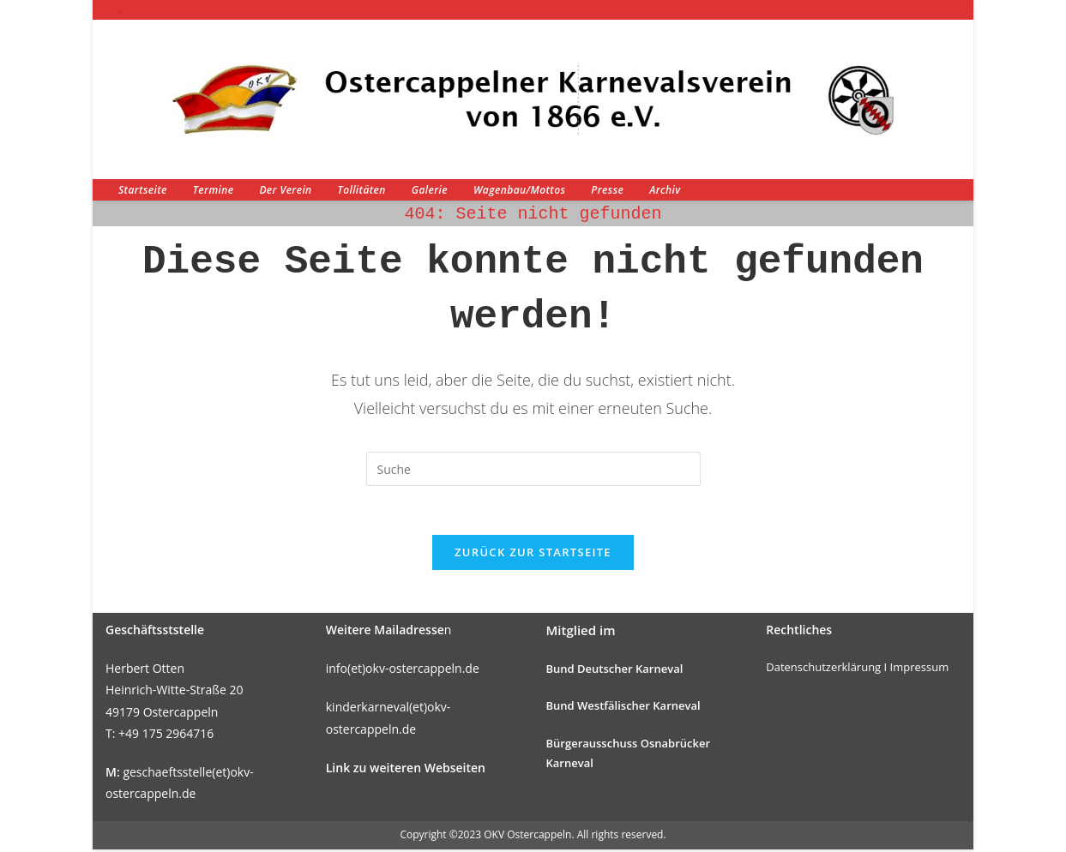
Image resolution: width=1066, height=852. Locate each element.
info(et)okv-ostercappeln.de (402, 671)
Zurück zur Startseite (533, 554)
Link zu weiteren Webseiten (405, 770)
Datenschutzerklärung (823, 669)
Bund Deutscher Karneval (615, 671)
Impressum (919, 669)
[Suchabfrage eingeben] (533, 469)
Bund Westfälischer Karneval (623, 709)
